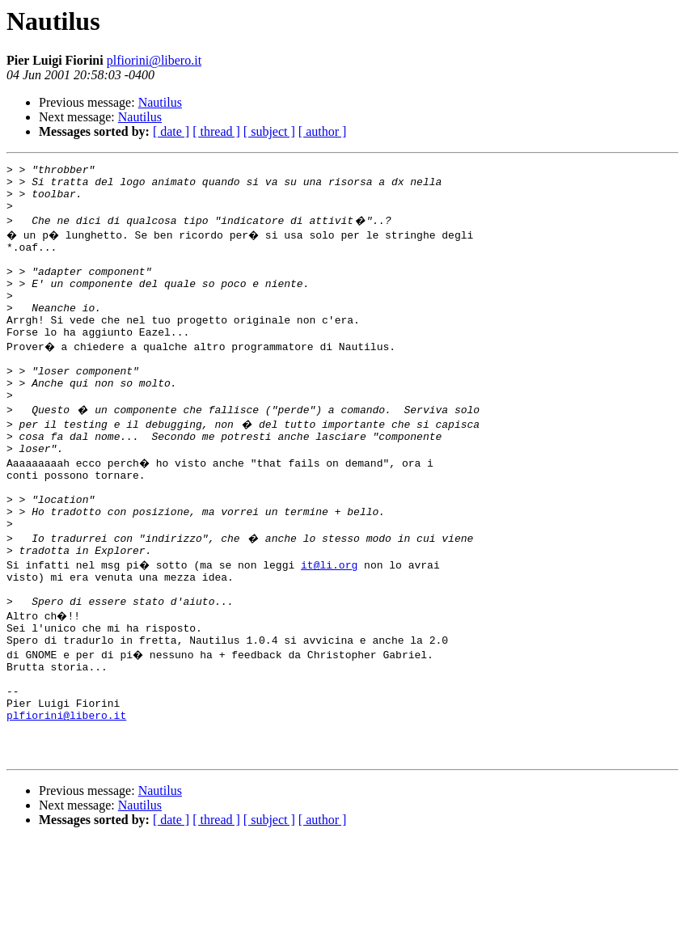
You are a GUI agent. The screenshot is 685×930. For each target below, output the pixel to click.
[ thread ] (216, 131)
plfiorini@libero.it (154, 60)
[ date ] (171, 131)
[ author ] (322, 131)
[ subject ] (269, 131)
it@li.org (331, 622)
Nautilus (160, 102)
